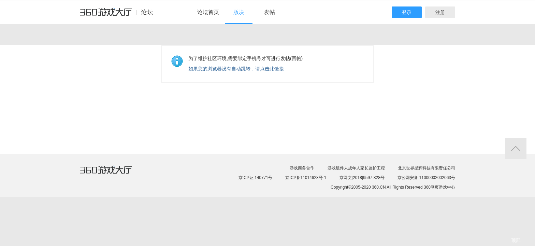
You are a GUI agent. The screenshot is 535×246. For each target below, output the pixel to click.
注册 (440, 12)
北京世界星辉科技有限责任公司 (426, 168)
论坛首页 (208, 12)
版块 (238, 12)
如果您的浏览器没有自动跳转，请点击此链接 (236, 68)
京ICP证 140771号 (255, 177)
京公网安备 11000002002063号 (426, 177)
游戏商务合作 (302, 168)
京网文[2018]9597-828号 (362, 177)
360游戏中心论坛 (119, 15)
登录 (406, 12)
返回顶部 (515, 148)
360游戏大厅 (113, 173)
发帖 (269, 12)
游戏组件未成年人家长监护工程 (356, 168)
